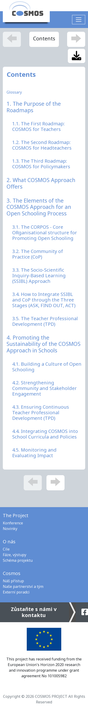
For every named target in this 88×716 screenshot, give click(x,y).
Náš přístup (13, 580)
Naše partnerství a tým (23, 586)
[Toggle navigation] (78, 19)
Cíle (6, 549)
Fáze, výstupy (14, 554)
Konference (13, 523)
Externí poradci (16, 592)
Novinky (10, 528)
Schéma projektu (18, 560)
